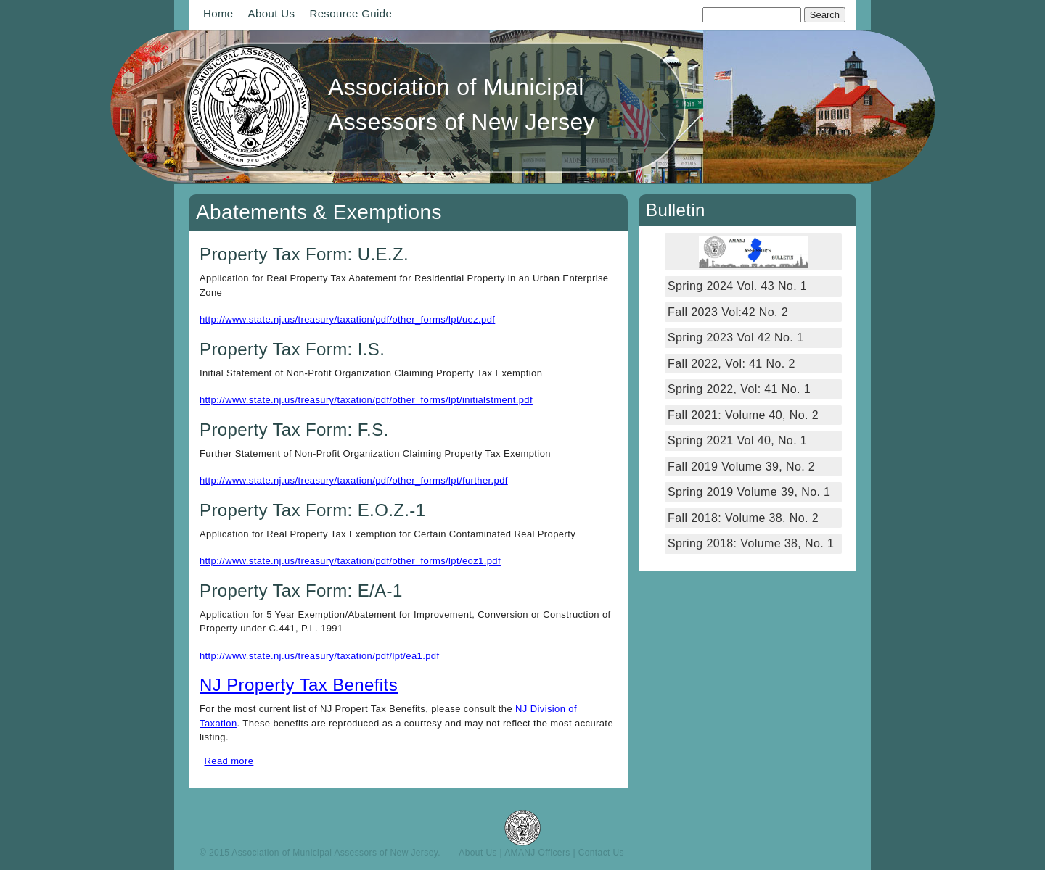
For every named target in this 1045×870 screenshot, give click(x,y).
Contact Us (601, 853)
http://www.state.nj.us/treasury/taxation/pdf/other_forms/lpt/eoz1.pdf (350, 560)
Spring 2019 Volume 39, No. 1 (749, 492)
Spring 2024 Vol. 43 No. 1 (737, 286)
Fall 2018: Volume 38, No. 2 (743, 518)
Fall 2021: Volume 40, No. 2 (743, 415)
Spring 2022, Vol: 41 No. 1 (739, 389)
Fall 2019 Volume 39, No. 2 (741, 466)
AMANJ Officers (537, 853)
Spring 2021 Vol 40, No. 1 (737, 440)
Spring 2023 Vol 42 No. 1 (735, 337)
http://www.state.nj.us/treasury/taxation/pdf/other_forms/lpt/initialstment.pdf (366, 399)
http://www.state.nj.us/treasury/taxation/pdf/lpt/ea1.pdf (319, 655)
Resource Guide (350, 13)
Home (218, 13)
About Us (271, 13)
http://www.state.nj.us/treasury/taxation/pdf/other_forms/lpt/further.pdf (354, 480)
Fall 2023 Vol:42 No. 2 (728, 312)
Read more (229, 760)
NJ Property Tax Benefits (299, 685)
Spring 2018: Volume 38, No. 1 (752, 543)
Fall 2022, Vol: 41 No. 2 (731, 363)
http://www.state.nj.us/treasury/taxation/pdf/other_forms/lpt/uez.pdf (347, 319)
